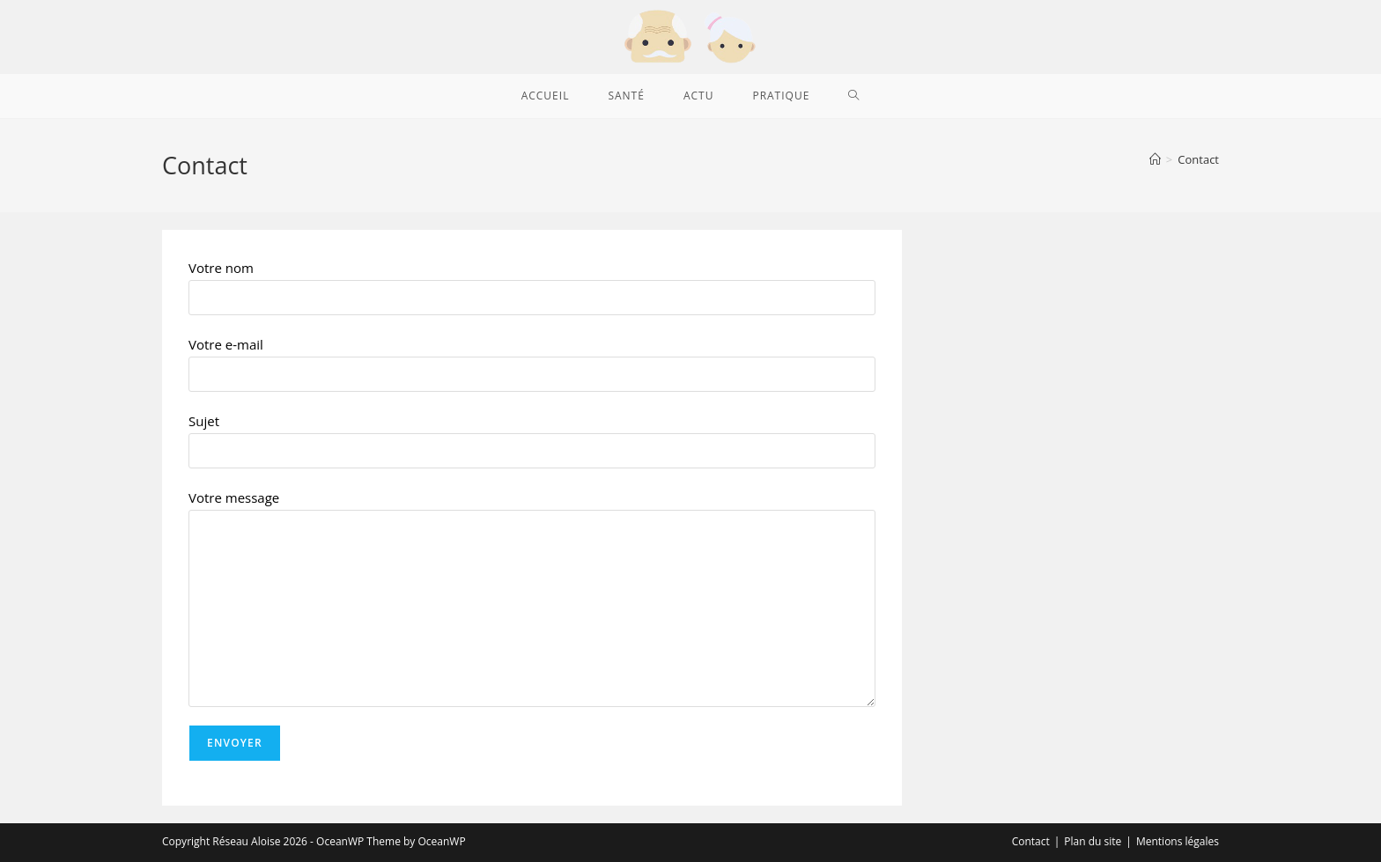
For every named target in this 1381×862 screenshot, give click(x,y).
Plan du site (1092, 841)
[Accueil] (1155, 159)
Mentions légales (1177, 841)
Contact (1198, 159)
